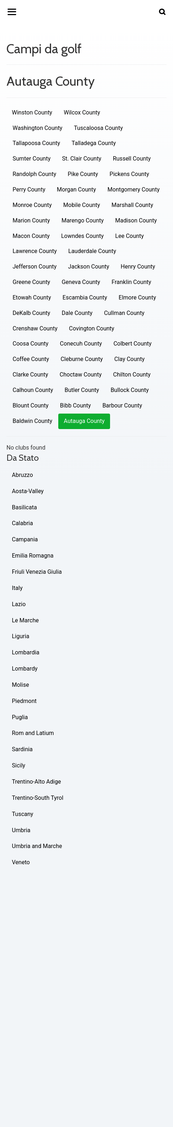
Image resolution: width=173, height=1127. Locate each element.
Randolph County (34, 174)
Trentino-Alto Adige (36, 781)
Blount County (31, 405)
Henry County (138, 266)
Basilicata (24, 507)
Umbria (21, 830)
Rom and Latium (33, 733)
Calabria (22, 523)
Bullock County (129, 390)
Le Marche (25, 620)
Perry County (29, 189)
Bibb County (75, 405)
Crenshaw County (35, 328)
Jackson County (88, 266)
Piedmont (24, 701)
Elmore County (137, 297)
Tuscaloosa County (98, 128)
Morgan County (76, 189)
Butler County (82, 390)
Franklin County (131, 282)
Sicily (18, 765)
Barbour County (122, 405)
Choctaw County (81, 374)
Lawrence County (35, 251)
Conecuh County (81, 343)
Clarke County (30, 374)
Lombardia (25, 652)
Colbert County (132, 343)
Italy (17, 588)
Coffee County (31, 359)
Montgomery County (134, 189)
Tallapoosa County (36, 143)
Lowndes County (82, 236)
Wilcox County (82, 112)
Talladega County (94, 143)
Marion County (31, 220)
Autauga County (84, 421)
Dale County (77, 313)
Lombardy (24, 668)
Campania (25, 539)
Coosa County (31, 343)
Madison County (136, 220)
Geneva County (81, 282)
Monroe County (32, 205)
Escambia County (85, 297)
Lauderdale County (92, 251)
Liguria (20, 636)
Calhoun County (33, 390)
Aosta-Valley (28, 491)
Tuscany (22, 814)
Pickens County (129, 174)
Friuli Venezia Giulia (37, 571)
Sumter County (31, 158)
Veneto (21, 862)
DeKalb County (31, 313)
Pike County (83, 174)
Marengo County (83, 220)
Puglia (20, 717)
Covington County (91, 328)
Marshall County (132, 205)
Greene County (31, 282)
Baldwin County (32, 421)
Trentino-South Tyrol (37, 797)
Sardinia (22, 749)
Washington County (37, 128)
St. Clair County (81, 158)
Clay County (129, 359)
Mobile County (81, 205)
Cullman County (124, 313)
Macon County (31, 236)
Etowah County (32, 297)
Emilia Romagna (33, 555)
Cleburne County (81, 359)
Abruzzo (22, 475)
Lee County (129, 236)
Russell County (132, 158)
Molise (20, 684)
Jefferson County (34, 266)
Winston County (32, 112)
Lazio (19, 604)
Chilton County (132, 374)
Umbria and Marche (37, 846)
